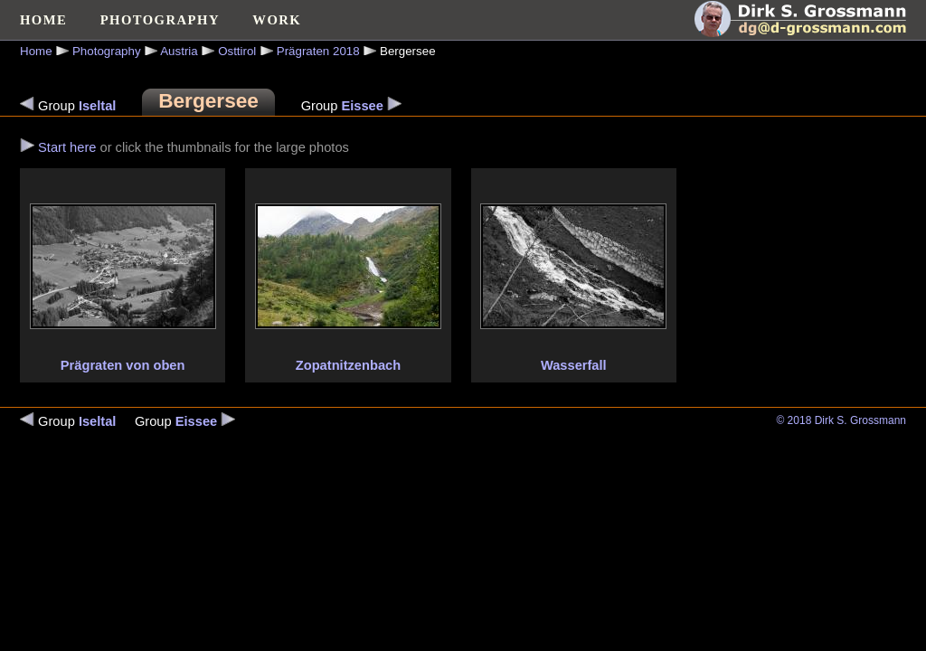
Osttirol (237, 51)
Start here (67, 147)
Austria (178, 51)
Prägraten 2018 (318, 51)
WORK (276, 20)
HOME (43, 20)
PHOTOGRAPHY (160, 20)
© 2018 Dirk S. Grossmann (841, 420)
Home (36, 51)
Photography (106, 51)
